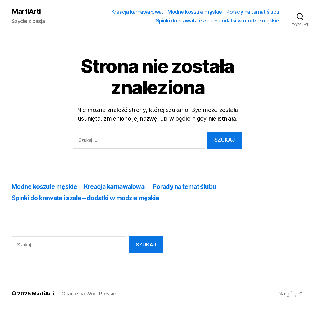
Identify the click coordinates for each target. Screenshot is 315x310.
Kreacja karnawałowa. (137, 12)
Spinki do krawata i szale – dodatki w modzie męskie (217, 20)
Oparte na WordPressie (88, 293)
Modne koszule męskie (195, 12)
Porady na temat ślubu (252, 12)
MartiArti (26, 11)
